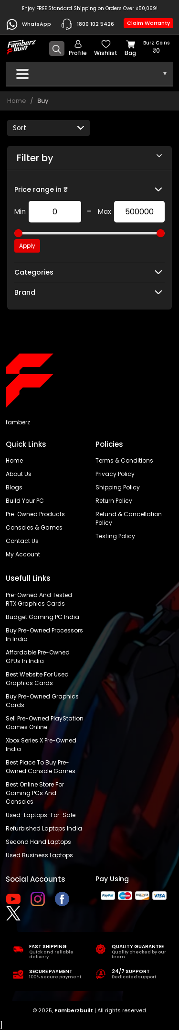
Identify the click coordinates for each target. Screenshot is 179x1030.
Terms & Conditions (124, 460)
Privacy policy (115, 474)
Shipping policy (117, 487)
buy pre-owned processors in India (44, 634)
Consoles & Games (34, 527)
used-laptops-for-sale (40, 815)
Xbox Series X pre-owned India (41, 744)
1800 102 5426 (87, 24)
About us (19, 474)
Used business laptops (39, 855)
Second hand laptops (38, 842)
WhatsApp (28, 24)
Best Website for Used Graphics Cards (37, 678)
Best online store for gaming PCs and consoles (35, 793)
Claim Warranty (148, 23)
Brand (24, 292)
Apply (27, 246)
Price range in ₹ (41, 189)
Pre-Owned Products (35, 514)
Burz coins (156, 47)
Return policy (113, 501)
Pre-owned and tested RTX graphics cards (39, 599)
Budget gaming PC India (42, 617)
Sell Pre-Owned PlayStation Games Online (45, 722)
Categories (33, 272)
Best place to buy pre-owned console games (40, 766)
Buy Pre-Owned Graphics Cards (42, 700)
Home (16, 100)
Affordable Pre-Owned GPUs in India (38, 656)
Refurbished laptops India (44, 828)
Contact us (22, 541)
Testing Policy (115, 536)
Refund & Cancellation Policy (128, 518)
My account (23, 554)
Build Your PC (25, 501)
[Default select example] (48, 128)
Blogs (14, 487)
